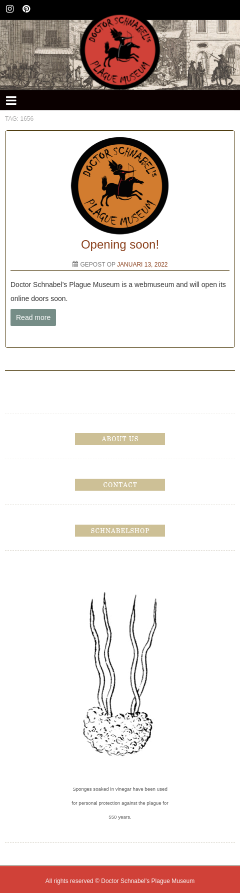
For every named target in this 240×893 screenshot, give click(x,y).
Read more (33, 317)
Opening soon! (120, 244)
